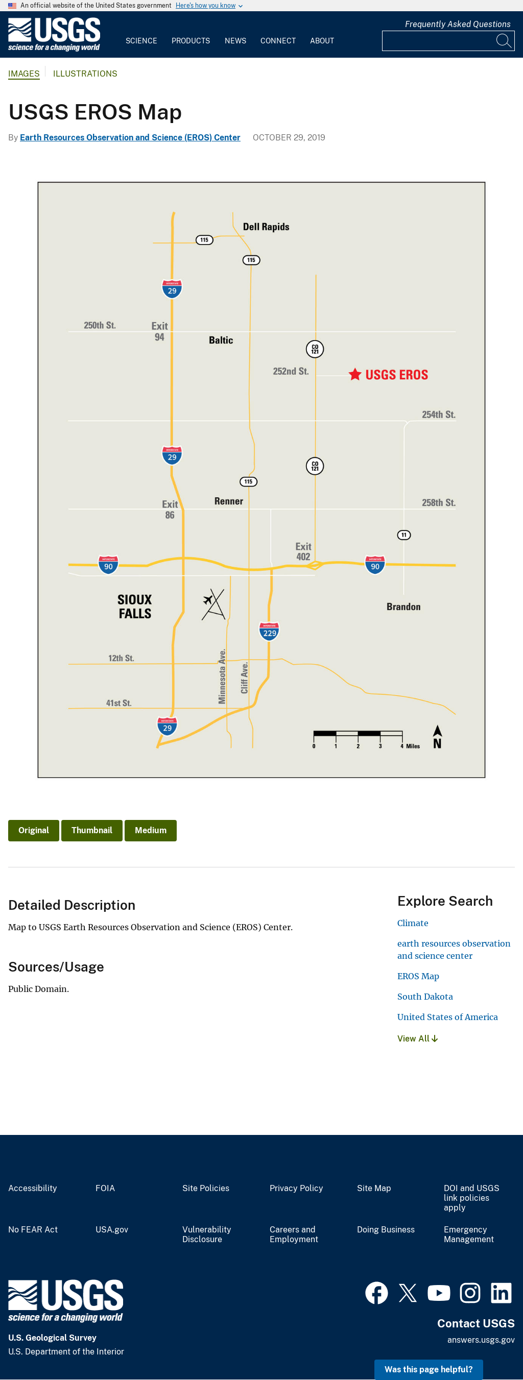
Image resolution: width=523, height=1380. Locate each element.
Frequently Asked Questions (458, 24)
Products (191, 41)
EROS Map (418, 976)
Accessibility (32, 1188)
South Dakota (425, 996)
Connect (278, 41)
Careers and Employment (294, 1234)
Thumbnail (92, 830)
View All (417, 1039)
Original (33, 830)
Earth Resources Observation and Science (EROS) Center (130, 137)
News (235, 41)
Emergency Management (469, 1234)
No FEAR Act (33, 1229)
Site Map (374, 1188)
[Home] (54, 49)
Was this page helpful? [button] (429, 1369)
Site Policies (205, 1188)
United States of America (447, 1017)
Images (24, 74)
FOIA (105, 1188)
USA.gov (112, 1229)
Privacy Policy (296, 1188)
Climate (413, 923)
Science (141, 41)
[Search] (504, 41)
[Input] (448, 41)
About (322, 41)
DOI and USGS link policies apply (472, 1198)
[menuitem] (141, 34)
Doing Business (386, 1229)
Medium (151, 830)
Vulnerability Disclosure (206, 1234)
